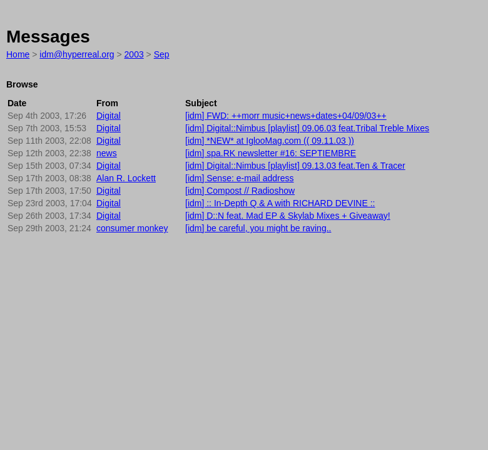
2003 (134, 54)
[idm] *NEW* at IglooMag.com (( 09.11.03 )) (269, 141)
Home (17, 54)
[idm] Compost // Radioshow (240, 191)
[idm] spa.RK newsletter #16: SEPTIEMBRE (270, 153)
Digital (108, 116)
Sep (162, 54)
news (106, 153)
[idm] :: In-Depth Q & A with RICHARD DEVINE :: (280, 203)
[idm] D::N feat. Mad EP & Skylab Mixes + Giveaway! (287, 216)
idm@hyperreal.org (76, 54)
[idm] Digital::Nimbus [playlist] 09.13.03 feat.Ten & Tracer (295, 166)
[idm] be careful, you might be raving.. (258, 228)
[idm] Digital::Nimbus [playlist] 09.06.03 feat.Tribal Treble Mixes (307, 128)
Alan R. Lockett (126, 178)
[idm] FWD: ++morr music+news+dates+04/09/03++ (286, 116)
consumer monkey (132, 228)
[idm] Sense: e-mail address (239, 178)
